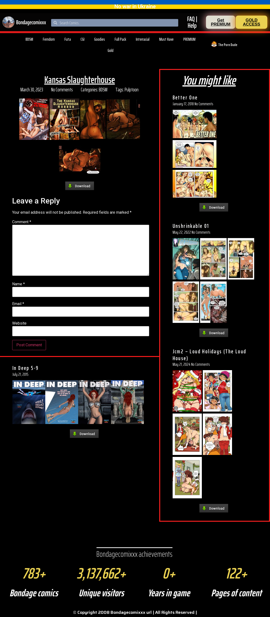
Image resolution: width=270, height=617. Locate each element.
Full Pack (120, 39)
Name (18, 284)
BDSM (29, 39)
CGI (82, 39)
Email (18, 304)
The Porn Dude (227, 45)
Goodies (99, 39)
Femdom (49, 39)
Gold (110, 50)
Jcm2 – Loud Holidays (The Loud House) (209, 355)
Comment (21, 222)
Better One (185, 97)
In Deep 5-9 (25, 368)
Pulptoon (132, 90)
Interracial (142, 39)
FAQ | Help (192, 22)
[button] (220, 22)
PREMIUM (189, 39)
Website (19, 323)
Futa (68, 39)
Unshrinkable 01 (191, 226)
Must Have (166, 39)
